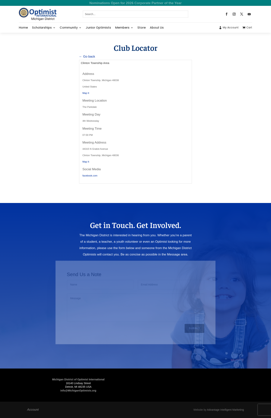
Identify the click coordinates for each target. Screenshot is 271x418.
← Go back (87, 56)
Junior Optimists (98, 27)
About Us (157, 27)
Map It (85, 93)
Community (69, 27)
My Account (231, 27)
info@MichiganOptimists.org (78, 390)
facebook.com (89, 175)
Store (141, 27)
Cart (249, 27)
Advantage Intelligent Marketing (225, 409)
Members (122, 27)
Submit (194, 327)
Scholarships (42, 27)
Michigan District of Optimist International (78, 379)
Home (23, 27)
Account (33, 409)
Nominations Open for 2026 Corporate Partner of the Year (135, 3)
